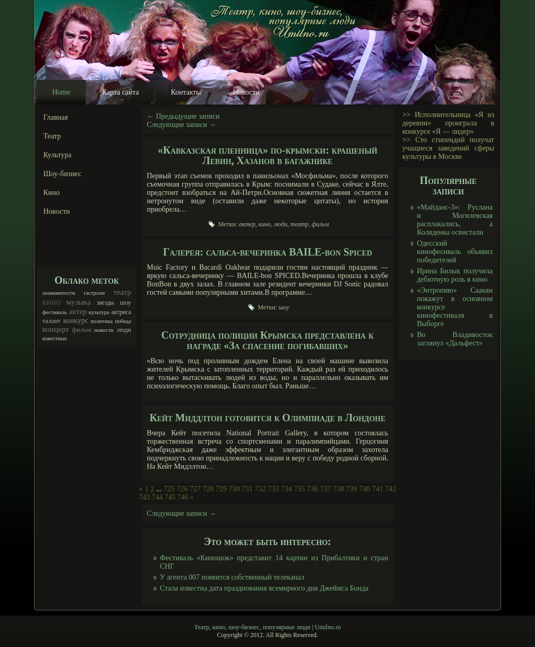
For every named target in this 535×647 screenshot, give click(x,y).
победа (123, 321)
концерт (55, 329)
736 (312, 489)
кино (51, 302)
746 (183, 497)
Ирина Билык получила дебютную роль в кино (455, 275)
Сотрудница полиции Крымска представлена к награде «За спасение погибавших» (267, 340)
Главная (55, 117)
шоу (125, 302)
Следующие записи (181, 125)
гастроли (94, 293)
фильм (81, 329)
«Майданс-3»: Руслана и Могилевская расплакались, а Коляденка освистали (455, 219)
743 (144, 497)
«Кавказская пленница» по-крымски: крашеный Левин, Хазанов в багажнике (267, 155)
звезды (105, 302)
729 (221, 489)
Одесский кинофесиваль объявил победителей (455, 251)
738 (338, 489)
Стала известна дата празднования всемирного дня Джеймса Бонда (264, 588)
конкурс (75, 320)
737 (325, 489)
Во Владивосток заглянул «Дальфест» (455, 339)
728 (208, 489)
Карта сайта (120, 92)
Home (61, 92)
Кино (51, 193)
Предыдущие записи (183, 116)
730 (234, 489)
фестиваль (54, 312)
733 (273, 489)
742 (390, 489)
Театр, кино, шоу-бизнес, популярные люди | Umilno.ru (267, 627)
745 (170, 497)
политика (101, 321)
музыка (78, 302)
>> (406, 115)
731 (247, 489)
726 (182, 489)
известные (54, 338)
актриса (121, 312)
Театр (52, 136)
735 (299, 489)
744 (157, 497)
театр (122, 292)
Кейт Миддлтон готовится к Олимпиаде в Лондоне (267, 417)
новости (104, 330)
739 (351, 489)
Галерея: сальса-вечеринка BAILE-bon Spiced (267, 252)
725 (169, 489)
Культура (57, 155)
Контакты (186, 92)
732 (260, 489)
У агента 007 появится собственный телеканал (232, 577)
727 (195, 489)
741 (377, 489)
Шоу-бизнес (62, 174)
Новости (246, 92)
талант (51, 321)
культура (99, 312)
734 (286, 489)
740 (364, 489)
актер (77, 311)
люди (124, 329)
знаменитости (58, 293)
